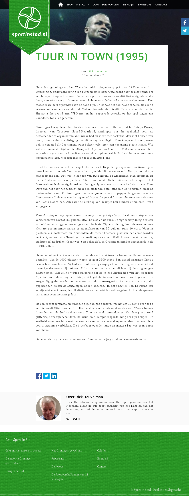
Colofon (101, 450)
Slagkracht (174, 490)
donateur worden (106, 4)
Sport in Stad (76, 4)
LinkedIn (54, 376)
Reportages (57, 458)
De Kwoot (57, 466)
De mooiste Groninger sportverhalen (18, 461)
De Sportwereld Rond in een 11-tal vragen (70, 477)
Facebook (39, 376)
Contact (161, 4)
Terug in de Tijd (14, 471)
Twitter (46, 376)
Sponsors (145, 4)
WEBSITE (73, 419)
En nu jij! (128, 4)
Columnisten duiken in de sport (23, 450)
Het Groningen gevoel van (66, 450)
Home (60, 4)
